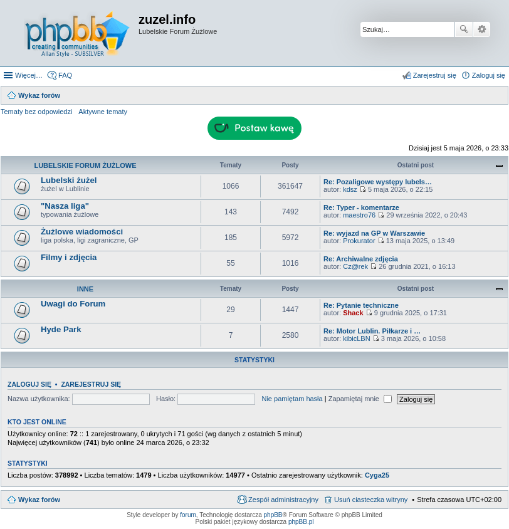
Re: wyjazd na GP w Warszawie (374, 233)
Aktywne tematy (102, 111)
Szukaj (463, 29)
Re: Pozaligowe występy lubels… (377, 182)
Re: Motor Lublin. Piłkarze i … (372, 331)
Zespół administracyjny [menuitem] (283, 499)
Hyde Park (61, 329)
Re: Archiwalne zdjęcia (360, 259)
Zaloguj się (29, 384)
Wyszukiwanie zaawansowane (481, 29)
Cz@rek (355, 266)
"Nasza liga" (65, 206)
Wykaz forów (39, 499)
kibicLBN (356, 338)
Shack (353, 313)
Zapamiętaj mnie (360, 398)
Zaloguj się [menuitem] (488, 75)
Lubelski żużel (69, 180)
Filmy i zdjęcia (69, 257)
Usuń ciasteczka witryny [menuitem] (370, 499)
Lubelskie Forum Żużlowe (85, 165)
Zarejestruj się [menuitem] (434, 75)
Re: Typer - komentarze (361, 207)
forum (188, 514)
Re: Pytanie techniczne (361, 305)
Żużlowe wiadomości (82, 231)
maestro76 (359, 215)
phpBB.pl (301, 521)
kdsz (350, 189)
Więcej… (29, 75)
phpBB (273, 514)
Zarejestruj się (91, 384)
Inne (85, 289)
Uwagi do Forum (73, 303)
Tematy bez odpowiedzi (36, 111)
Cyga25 (377, 475)
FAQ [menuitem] (65, 75)
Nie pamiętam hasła (291, 398)
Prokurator (359, 240)
